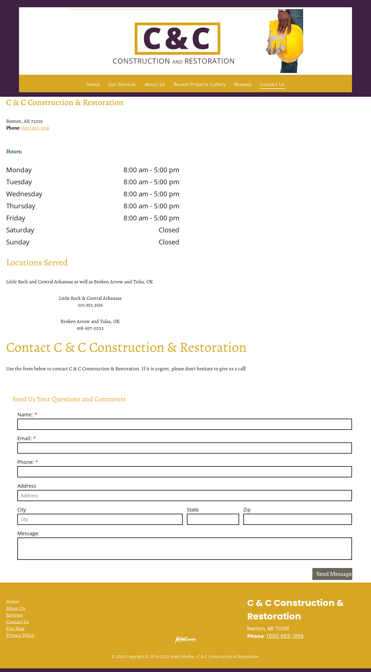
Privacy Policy (20, 635)
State (193, 509)
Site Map (15, 628)
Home (12, 601)
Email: (24, 438)
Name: (25, 414)
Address (26, 485)
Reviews (14, 615)
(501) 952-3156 (35, 127)
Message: (28, 533)
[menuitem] (93, 84)
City (21, 509)
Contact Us (17, 621)
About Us (15, 608)
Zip (247, 509)
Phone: (25, 462)
